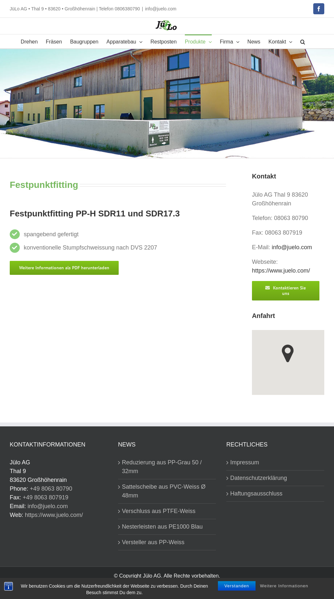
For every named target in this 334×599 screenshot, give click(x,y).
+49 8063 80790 (51, 488)
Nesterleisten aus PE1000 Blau (162, 526)
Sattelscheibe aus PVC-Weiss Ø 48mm (164, 491)
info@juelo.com (160, 8)
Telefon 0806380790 (119, 8)
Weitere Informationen (284, 585)
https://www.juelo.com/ (281, 270)
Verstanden (236, 585)
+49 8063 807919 (45, 497)
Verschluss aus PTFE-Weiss (159, 511)
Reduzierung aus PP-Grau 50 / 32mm (162, 466)
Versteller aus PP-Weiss (153, 542)
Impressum (244, 462)
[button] (302, 41)
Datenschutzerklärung (258, 478)
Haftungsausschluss (256, 493)
